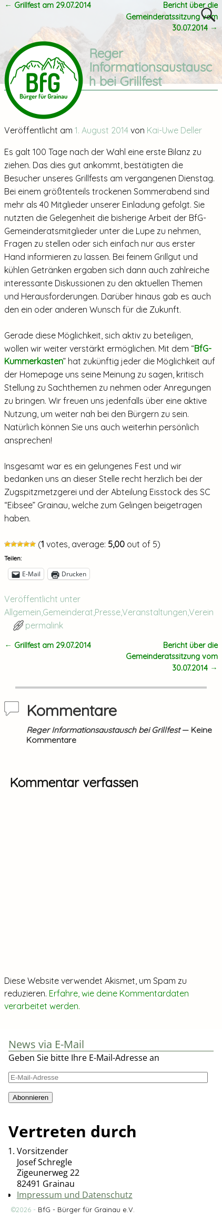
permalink (44, 625)
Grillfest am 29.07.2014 (47, 5)
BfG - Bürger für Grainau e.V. (86, 1209)
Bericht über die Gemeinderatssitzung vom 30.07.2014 (172, 17)
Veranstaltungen (154, 612)
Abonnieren (30, 1097)
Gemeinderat (68, 612)
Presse (107, 612)
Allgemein (22, 612)
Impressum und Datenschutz (75, 1195)
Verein (201, 612)
